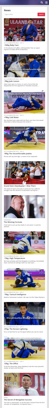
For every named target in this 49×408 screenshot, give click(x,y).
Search (41, 14)
